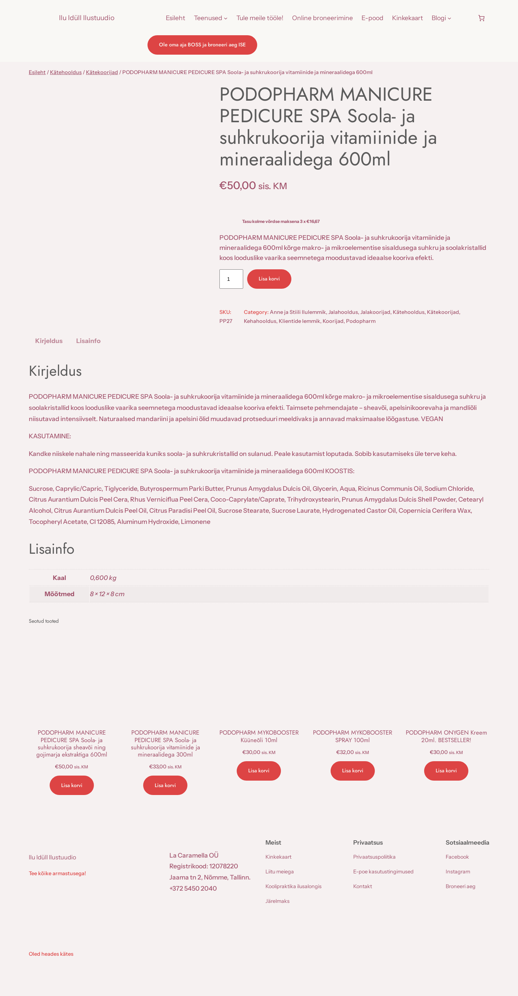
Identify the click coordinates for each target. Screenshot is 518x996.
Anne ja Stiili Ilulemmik (298, 312)
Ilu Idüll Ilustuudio (86, 17)
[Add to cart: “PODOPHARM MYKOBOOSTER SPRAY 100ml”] (353, 771)
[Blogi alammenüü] (449, 18)
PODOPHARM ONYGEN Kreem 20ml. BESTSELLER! (446, 736)
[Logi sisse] (464, 18)
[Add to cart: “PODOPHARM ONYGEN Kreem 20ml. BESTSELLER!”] (446, 771)
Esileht (37, 72)
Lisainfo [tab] (88, 340)
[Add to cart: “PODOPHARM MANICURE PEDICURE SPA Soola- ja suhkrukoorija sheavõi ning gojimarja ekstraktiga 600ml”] (72, 785)
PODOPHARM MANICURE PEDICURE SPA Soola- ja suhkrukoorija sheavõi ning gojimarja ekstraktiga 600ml (71, 743)
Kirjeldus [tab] (49, 340)
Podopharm (361, 321)
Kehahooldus (260, 321)
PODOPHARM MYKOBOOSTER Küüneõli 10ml (259, 736)
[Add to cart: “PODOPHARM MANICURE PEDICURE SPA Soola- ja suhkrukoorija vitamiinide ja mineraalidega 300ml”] (165, 785)
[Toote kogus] (231, 279)
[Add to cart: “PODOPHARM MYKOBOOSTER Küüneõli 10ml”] (259, 771)
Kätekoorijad (102, 72)
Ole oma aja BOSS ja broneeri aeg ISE (202, 44)
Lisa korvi (269, 278)
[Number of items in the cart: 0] (481, 18)
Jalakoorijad (375, 312)
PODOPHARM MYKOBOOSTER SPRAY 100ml (352, 736)
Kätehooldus (66, 72)
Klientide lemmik (299, 321)
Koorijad (333, 321)
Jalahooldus (343, 312)
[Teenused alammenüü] (226, 18)
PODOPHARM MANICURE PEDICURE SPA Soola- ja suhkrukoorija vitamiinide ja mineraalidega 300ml (165, 743)
